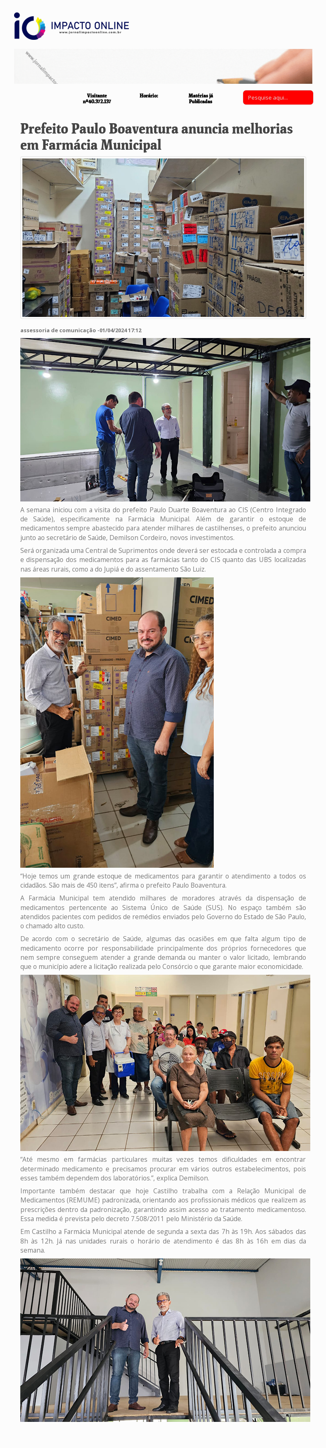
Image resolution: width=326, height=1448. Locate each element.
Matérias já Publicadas (200, 98)
